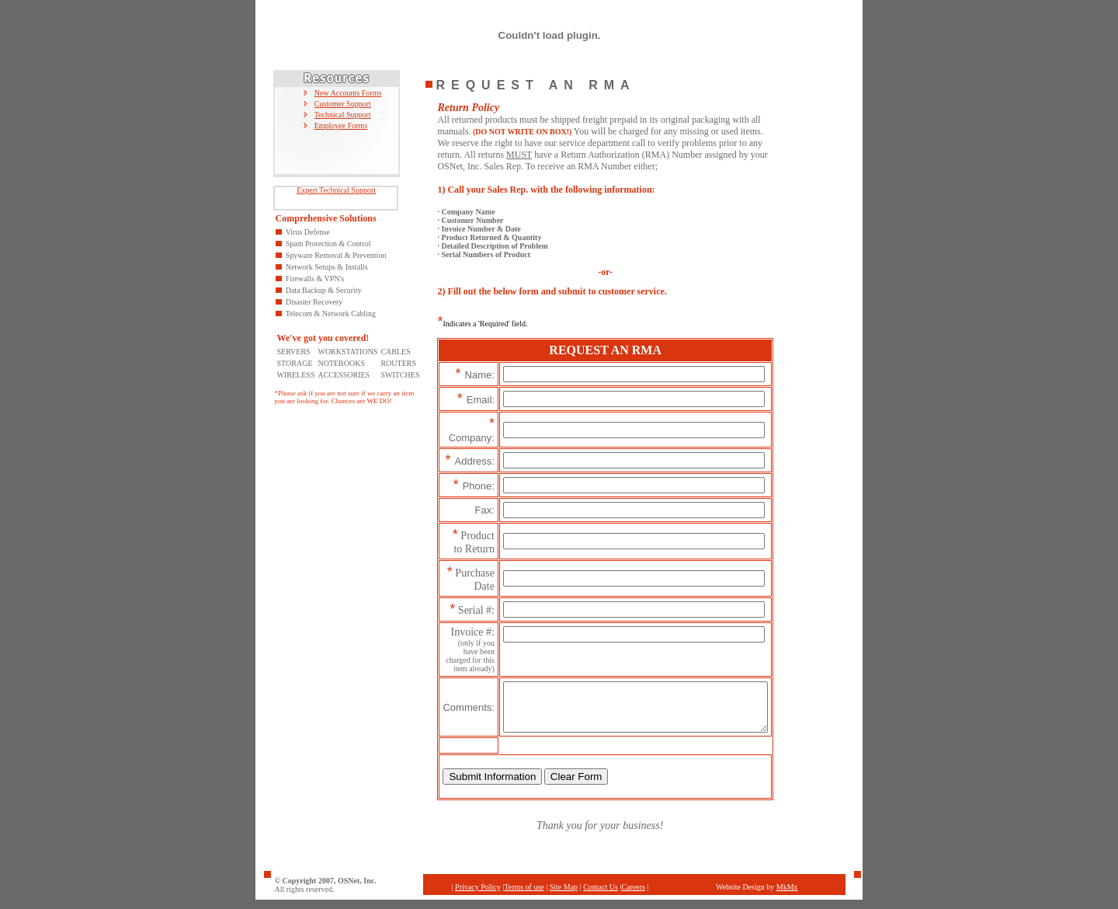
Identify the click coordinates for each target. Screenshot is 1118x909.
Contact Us (600, 896)
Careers (633, 896)
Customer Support (342, 103)
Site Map (564, 896)
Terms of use (524, 896)
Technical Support (342, 114)
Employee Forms (341, 125)
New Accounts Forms (348, 93)
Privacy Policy (478, 896)
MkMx (787, 896)
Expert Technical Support (336, 190)
